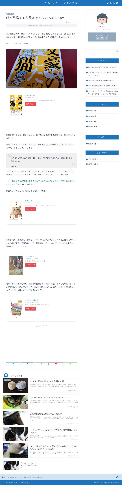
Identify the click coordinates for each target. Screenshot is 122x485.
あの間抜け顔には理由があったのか (101, 80)
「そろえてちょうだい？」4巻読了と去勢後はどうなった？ (103, 74)
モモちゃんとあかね (31, 300)
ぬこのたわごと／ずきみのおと (61, 3)
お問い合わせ (93, 164)
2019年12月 (93, 127)
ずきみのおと (93, 159)
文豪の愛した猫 (30, 95)
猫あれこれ (10, 13)
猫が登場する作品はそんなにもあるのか (102, 67)
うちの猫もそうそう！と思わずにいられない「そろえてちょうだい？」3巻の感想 (103, 92)
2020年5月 (92, 116)
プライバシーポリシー (11, 482)
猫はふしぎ (28, 201)
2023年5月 (92, 111)
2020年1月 (92, 121)
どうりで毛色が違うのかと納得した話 (101, 86)
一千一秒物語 (29, 256)
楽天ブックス (30, 104)
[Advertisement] (41, 342)
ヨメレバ (35, 97)
